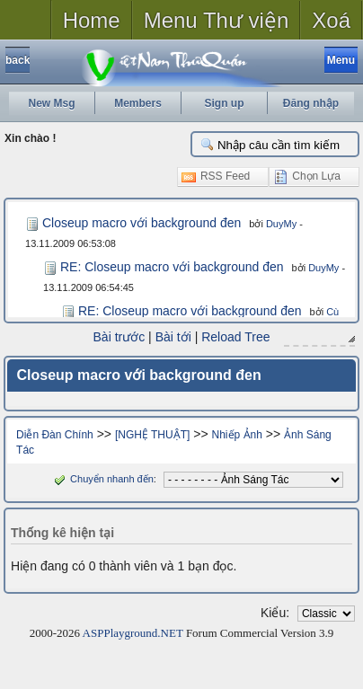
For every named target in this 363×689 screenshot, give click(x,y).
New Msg (51, 103)
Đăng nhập (311, 103)
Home (91, 20)
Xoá (331, 20)
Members (138, 103)
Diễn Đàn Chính (54, 434)
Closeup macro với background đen (141, 223)
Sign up (224, 103)
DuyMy (281, 223)
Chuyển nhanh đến (102, 478)
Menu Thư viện (216, 20)
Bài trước (119, 337)
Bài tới (173, 337)
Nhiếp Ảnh (237, 434)
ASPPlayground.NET (133, 633)
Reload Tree (235, 337)
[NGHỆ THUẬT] (152, 434)
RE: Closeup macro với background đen (172, 267)
